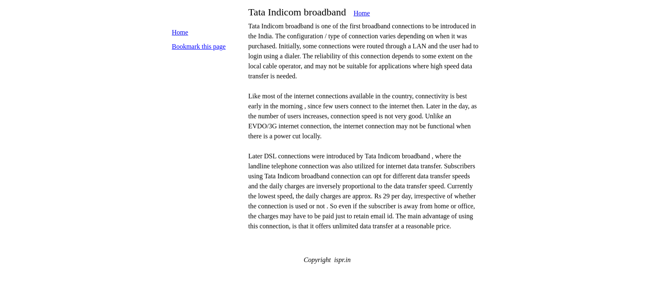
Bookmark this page (199, 46)
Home (362, 13)
